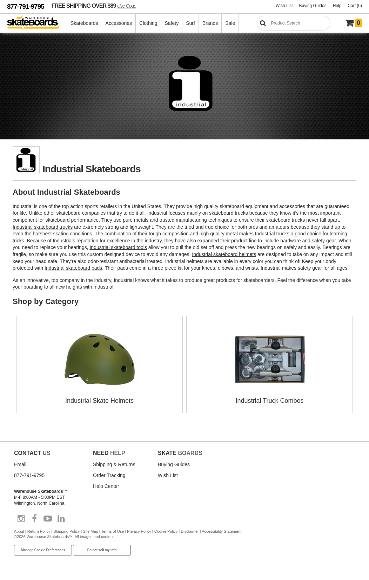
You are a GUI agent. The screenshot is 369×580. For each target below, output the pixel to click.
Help (337, 5)
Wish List (284, 5)
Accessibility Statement (221, 531)
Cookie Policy (166, 531)
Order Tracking (109, 475)
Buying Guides (313, 5)
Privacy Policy (139, 531)
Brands (210, 23)
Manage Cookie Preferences (43, 550)
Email (20, 464)
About (19, 531)
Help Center (106, 486)
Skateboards (84, 23)
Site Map (90, 531)
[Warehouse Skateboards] (37, 23)
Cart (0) (355, 5)
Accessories (119, 23)
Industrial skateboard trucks (43, 227)
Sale (230, 23)
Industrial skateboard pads (73, 268)
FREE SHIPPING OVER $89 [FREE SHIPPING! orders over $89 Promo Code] (94, 5)
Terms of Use (112, 531)
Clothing (148, 23)
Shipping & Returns (114, 464)
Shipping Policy (66, 531)
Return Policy (38, 531)
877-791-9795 (25, 6)
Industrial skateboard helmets (224, 254)
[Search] (293, 23)
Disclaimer (190, 531)
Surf (190, 23)
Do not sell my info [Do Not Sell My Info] (102, 550)
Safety (172, 23)
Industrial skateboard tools (118, 247)
